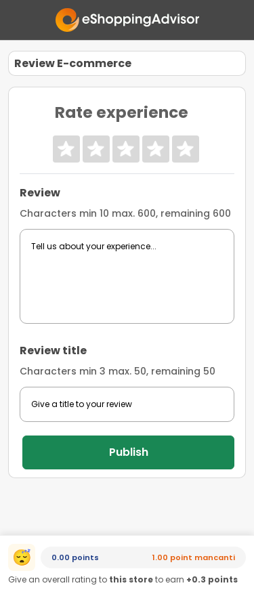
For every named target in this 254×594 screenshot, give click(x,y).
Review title (53, 350)
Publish (128, 452)
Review (40, 192)
